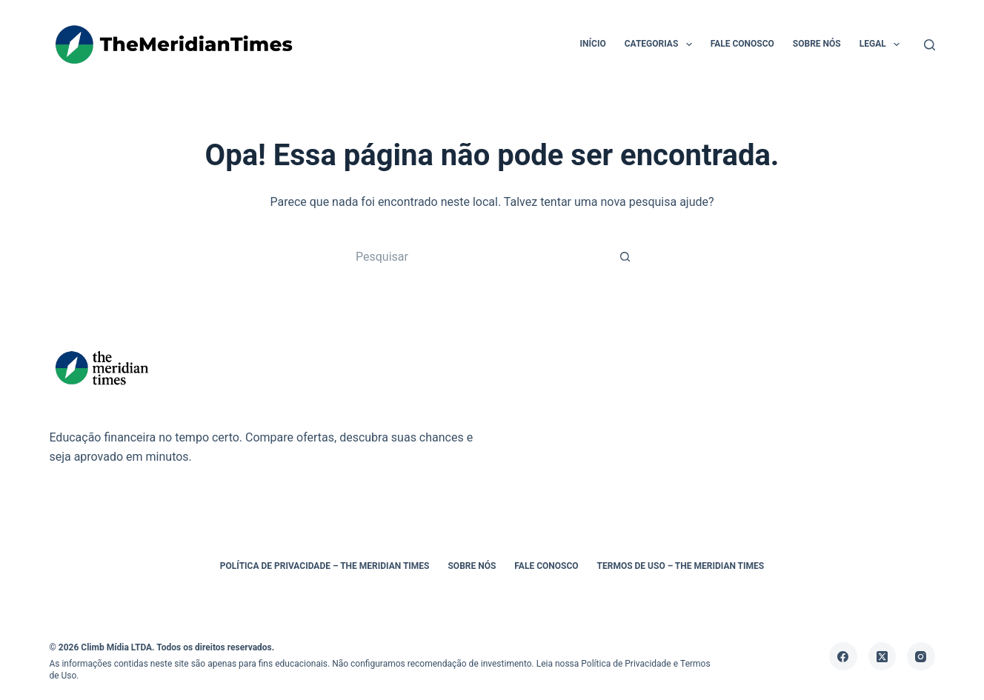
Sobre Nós (817, 44)
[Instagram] (921, 656)
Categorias (661, 44)
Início (593, 44)
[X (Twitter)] (882, 656)
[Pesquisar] (929, 44)
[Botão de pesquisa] (625, 256)
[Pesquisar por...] (477, 256)
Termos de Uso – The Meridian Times (681, 566)
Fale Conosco (742, 44)
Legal (882, 44)
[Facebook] (843, 656)
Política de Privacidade (626, 664)
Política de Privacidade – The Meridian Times (325, 566)
